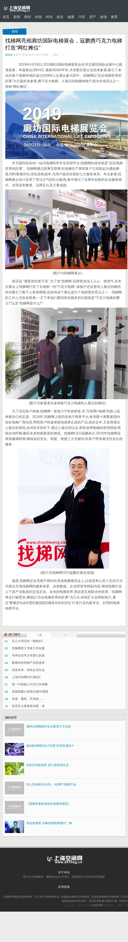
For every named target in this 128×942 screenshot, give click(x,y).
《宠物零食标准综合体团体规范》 (48, 803)
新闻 (16, 17)
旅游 (103, 17)
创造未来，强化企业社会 (28, 670)
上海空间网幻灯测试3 (26, 677)
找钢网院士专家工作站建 (28, 648)
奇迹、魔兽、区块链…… (28, 698)
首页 (6, 17)
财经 (27, 17)
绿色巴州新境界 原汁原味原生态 (47, 765)
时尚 (49, 17)
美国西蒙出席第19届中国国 (30, 691)
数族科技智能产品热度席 (28, 662)
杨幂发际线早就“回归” (74, 901)
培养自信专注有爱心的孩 (28, 655)
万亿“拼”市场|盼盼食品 (46, 896)
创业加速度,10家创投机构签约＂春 (49, 823)
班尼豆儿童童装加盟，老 (28, 706)
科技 (38, 17)
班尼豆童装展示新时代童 (103, 901)
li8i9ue (9, 54)
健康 (71, 17)
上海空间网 (96, 905)
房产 (92, 17)
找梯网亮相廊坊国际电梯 (18, 896)
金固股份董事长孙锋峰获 (75, 896)
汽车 (81, 17)
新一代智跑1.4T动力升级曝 (30, 684)
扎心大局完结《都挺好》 (28, 641)
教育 (114, 17)
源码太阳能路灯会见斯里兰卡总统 (48, 726)
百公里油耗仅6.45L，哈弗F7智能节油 (51, 784)
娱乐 (60, 17)
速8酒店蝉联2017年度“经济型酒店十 (50, 745)
